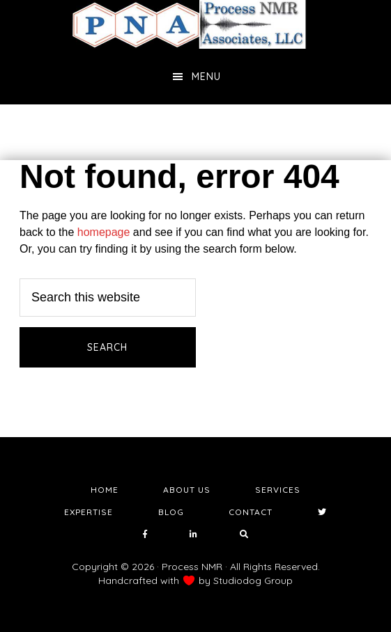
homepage (103, 232)
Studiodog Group (253, 580)
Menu (206, 76)
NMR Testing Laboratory (195, 24)
